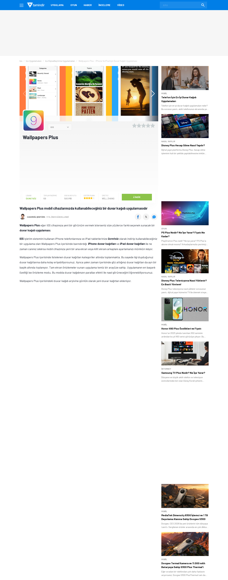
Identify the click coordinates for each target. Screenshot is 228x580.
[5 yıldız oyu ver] (152, 125)
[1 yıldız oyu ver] (134, 125)
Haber (88, 4)
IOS (52, 127)
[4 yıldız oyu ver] (148, 125)
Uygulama (57, 4)
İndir (136, 196)
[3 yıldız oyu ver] (143, 125)
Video (120, 4)
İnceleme (104, 4)
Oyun (73, 4)
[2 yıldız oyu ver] (139, 125)
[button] (151, 93)
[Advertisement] (89, 165)
